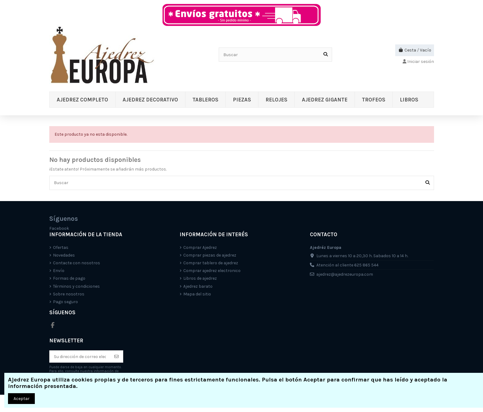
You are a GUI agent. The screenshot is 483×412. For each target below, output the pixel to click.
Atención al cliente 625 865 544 (347, 265)
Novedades (64, 255)
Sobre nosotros (68, 294)
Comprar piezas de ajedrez (209, 255)
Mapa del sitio (197, 294)
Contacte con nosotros (76, 263)
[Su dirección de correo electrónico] (80, 356)
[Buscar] (325, 54)
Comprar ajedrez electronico (212, 270)
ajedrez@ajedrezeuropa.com (344, 274)
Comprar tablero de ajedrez (210, 263)
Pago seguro (65, 301)
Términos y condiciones (76, 286)
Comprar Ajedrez (200, 247)
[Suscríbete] (116, 356)
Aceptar (22, 398)
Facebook (59, 228)
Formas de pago (69, 278)
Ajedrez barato (198, 286)
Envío (58, 270)
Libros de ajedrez (200, 278)
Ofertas (60, 247)
